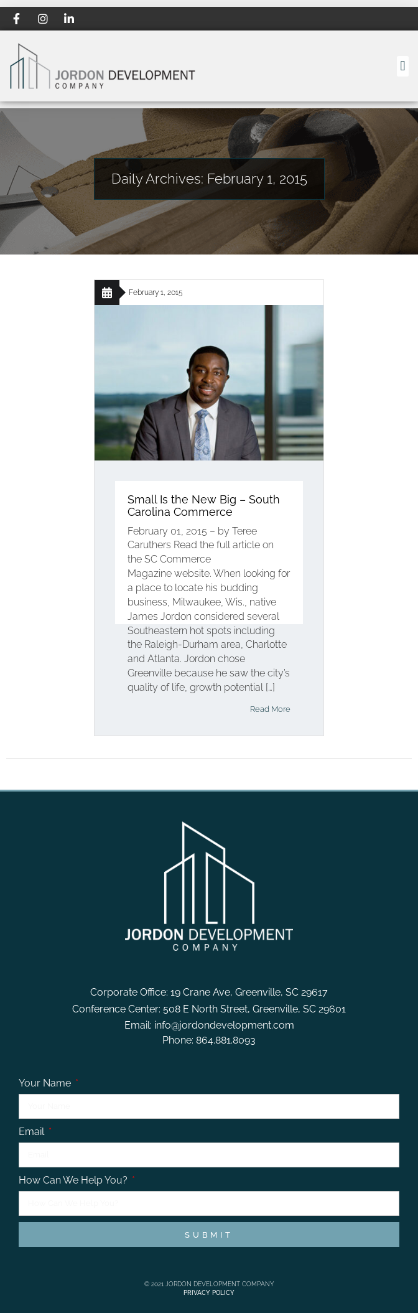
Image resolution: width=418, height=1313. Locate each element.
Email (33, 1132)
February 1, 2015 (156, 292)
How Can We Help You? (74, 1180)
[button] (403, 66)
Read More (270, 709)
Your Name (46, 1083)
